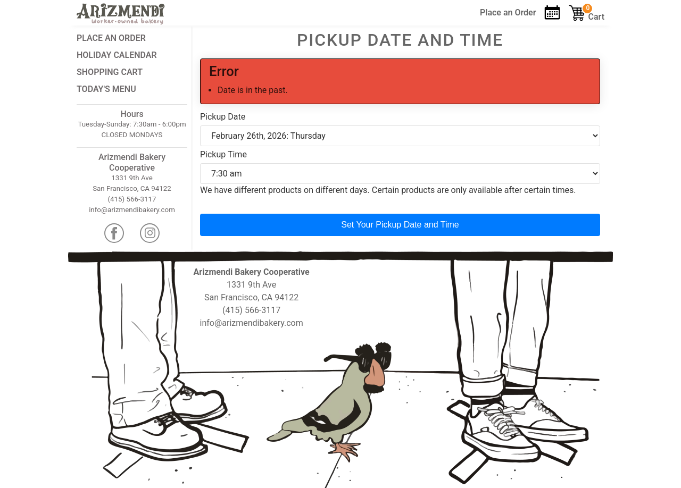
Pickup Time (223, 154)
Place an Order (111, 38)
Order (508, 12)
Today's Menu (106, 89)
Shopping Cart (110, 72)
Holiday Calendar (117, 55)
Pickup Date (222, 117)
